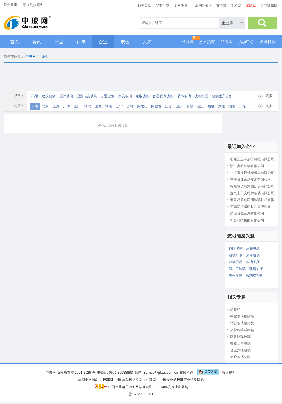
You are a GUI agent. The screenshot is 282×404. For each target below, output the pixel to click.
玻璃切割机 (254, 276)
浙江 (200, 106)
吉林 (130, 106)
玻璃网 (108, 380)
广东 (242, 106)
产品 (58, 41)
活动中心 (246, 41)
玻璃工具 (253, 262)
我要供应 (162, 6)
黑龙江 (142, 106)
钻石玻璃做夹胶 (242, 323)
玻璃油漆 (256, 269)
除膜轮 (235, 310)
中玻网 (30, 57)
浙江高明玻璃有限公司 (247, 166)
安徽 (189, 106)
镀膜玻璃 (235, 248)
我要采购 (144, 6)
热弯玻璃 (253, 255)
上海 (56, 106)
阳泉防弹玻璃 (240, 337)
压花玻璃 (253, 248)
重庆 (77, 106)
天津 (66, 106)
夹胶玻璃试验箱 (242, 330)
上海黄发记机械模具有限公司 (252, 173)
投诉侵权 (229, 373)
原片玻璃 (66, 96)
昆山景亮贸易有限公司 (247, 213)
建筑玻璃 (48, 96)
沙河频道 (207, 41)
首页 (14, 41)
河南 (108, 106)
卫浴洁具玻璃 (87, 96)
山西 (98, 106)
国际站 (251, 6)
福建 (211, 106)
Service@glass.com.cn (160, 373)
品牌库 (226, 41)
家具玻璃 (125, 96)
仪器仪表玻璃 (163, 96)
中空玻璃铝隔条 (242, 316)
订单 (81, 41)
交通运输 (107, 96)
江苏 (168, 106)
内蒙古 (156, 106)
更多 (269, 96)
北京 (45, 106)
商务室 (221, 6)
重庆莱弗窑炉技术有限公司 (250, 180)
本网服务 (180, 6)
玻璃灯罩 (235, 255)
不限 (34, 96)
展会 (125, 41)
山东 (179, 106)
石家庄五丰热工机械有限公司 (252, 159)
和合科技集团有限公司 (247, 220)
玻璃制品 (201, 96)
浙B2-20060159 (141, 394)
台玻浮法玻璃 (240, 350)
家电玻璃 (142, 96)
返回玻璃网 (268, 6)
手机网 (236, 6)
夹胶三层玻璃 (240, 343)
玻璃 (180, 380)
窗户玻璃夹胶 (240, 357)
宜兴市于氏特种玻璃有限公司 (252, 193)
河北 (87, 106)
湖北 (221, 106)
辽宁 (119, 106)
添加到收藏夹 (33, 5)
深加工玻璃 (237, 269)
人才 (147, 41)
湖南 (231, 106)
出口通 (187, 41)
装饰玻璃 (184, 96)
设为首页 (10, 5)
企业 (103, 41)
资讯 (36, 41)
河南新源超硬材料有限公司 (250, 207)
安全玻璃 (235, 276)
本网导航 (202, 6)
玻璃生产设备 (222, 96)
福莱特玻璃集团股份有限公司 (252, 186)
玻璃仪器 (235, 262)
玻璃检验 (267, 41)
